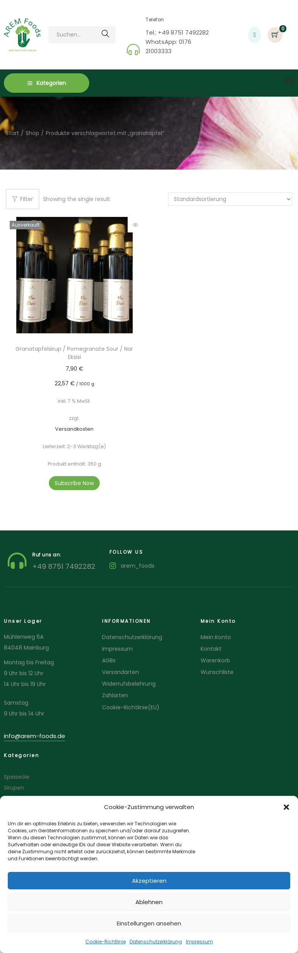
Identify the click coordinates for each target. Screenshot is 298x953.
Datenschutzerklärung (156, 941)
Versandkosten (74, 429)
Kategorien (46, 83)
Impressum (199, 941)
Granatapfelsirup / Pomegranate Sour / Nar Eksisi (74, 353)
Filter (22, 199)
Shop (32, 133)
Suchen (105, 36)
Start (12, 133)
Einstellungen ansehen (149, 923)
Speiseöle (16, 777)
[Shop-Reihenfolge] (230, 199)
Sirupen (14, 788)
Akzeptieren (149, 881)
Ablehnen (149, 902)
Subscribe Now (74, 483)
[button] (286, 807)
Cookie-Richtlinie (105, 941)
